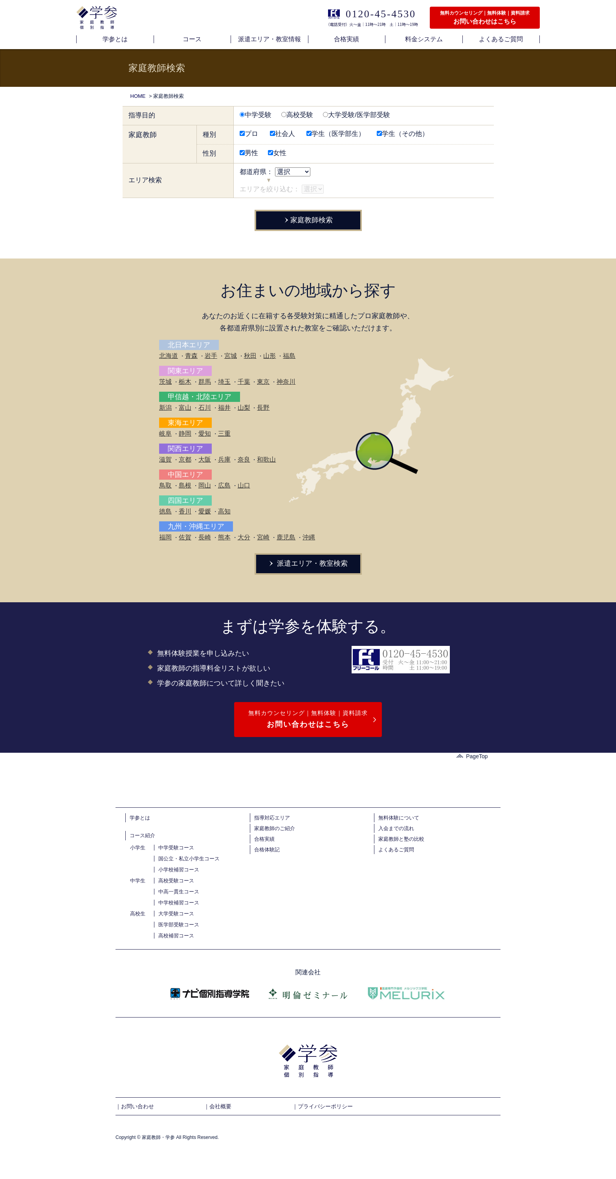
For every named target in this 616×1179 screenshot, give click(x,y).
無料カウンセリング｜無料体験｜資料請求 (308, 720)
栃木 (185, 381)
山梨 (244, 407)
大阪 (204, 459)
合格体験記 (267, 850)
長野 (263, 407)
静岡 (185, 433)
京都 (185, 459)
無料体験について (398, 818)
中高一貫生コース (178, 892)
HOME (138, 96)
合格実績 (264, 839)
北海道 (168, 355)
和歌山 (266, 459)
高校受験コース (176, 881)
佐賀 (185, 537)
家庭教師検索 (307, 220)
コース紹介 (142, 835)
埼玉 (224, 381)
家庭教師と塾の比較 (401, 839)
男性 (249, 153)
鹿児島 (286, 537)
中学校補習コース (178, 903)
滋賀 (165, 459)
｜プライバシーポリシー (322, 1106)
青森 (191, 355)
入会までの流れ (396, 828)
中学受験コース (176, 848)
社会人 (282, 134)
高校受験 (297, 115)
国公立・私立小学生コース (189, 859)
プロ (249, 134)
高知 (224, 511)
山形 (269, 355)
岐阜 (165, 433)
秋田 (250, 355)
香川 (185, 511)
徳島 (165, 511)
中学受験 (255, 115)
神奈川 (286, 381)
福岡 (165, 537)
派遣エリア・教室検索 (308, 563)
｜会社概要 (217, 1106)
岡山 (204, 485)
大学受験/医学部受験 (356, 115)
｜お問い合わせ (135, 1106)
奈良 (244, 459)
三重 (224, 433)
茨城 (165, 381)
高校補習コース (176, 936)
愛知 (204, 433)
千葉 (244, 381)
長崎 (204, 537)
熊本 (224, 537)
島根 (185, 485)
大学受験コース (176, 914)
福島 (289, 355)
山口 (244, 485)
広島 (224, 485)
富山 (185, 407)
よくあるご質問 (396, 850)
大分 (244, 537)
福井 (224, 407)
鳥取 (165, 485)
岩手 (211, 355)
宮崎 (263, 537)
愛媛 (204, 511)
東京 (263, 381)
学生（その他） (403, 134)
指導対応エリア (272, 818)
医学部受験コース (178, 925)
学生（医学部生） (335, 134)
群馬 (204, 381)
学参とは (140, 818)
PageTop (472, 756)
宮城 (230, 355)
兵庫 (224, 459)
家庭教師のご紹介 (274, 828)
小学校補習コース (178, 870)
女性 (277, 153)
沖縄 (308, 537)
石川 (204, 407)
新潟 (165, 407)
